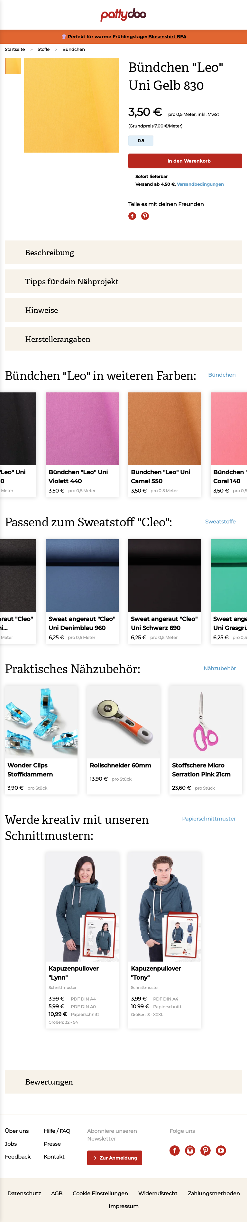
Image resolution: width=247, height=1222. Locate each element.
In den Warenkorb (185, 161)
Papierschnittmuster (212, 819)
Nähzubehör (223, 668)
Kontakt (54, 1157)
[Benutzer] (220, 15)
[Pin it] (145, 216)
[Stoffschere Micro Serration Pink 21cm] (205, 740)
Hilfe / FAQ (57, 1131)
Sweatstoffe (223, 522)
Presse (52, 1144)
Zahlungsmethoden (214, 1193)
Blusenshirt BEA (167, 37)
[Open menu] (9, 15)
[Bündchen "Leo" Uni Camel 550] (164, 444)
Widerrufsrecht (158, 1193)
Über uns (17, 1131)
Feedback (18, 1157)
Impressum (124, 1206)
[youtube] (221, 1150)
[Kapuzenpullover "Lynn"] (82, 940)
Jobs (11, 1144)
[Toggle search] (202, 15)
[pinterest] (205, 1150)
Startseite (15, 49)
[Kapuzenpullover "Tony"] (164, 940)
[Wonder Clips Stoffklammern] (41, 740)
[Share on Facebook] (132, 216)
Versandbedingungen (200, 184)
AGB (56, 1193)
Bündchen (73, 49)
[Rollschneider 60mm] (123, 740)
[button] (238, 15)
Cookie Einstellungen (100, 1193)
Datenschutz (24, 1193)
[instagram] (190, 1150)
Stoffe (44, 49)
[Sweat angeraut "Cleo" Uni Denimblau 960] (82, 591)
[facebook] (174, 1150)
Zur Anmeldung (114, 1158)
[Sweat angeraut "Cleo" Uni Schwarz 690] (164, 591)
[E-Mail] (158, 216)
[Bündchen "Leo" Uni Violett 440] (82, 444)
